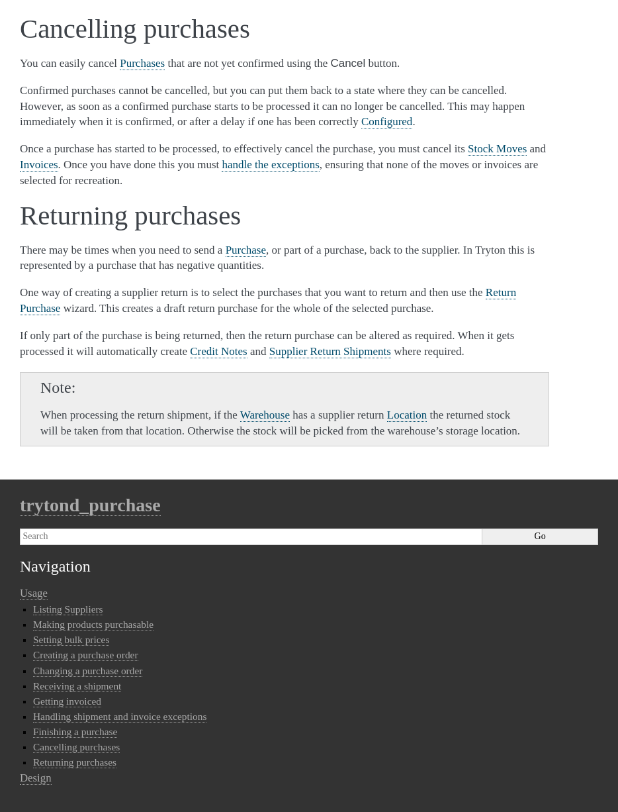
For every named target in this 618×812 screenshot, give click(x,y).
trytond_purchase (90, 505)
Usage (34, 593)
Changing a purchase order (87, 670)
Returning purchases (74, 762)
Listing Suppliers (68, 609)
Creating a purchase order (85, 654)
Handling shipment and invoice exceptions (119, 716)
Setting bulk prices (71, 639)
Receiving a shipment (77, 685)
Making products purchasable (93, 624)
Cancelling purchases (76, 746)
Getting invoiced (67, 701)
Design (36, 778)
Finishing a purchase (75, 731)
